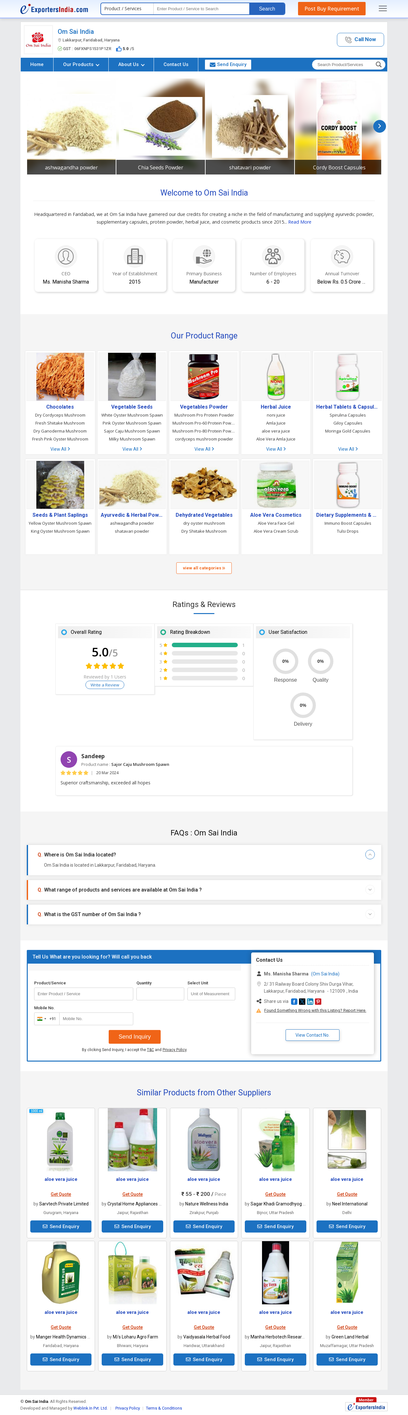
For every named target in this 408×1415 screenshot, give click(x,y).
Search (267, 8)
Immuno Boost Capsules (347, 523)
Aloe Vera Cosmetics (276, 515)
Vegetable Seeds (132, 407)
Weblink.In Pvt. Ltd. (90, 1408)
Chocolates (60, 407)
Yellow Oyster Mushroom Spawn (60, 523)
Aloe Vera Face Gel (276, 523)
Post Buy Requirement (331, 8)
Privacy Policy (174, 1050)
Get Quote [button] (61, 1194)
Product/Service (50, 983)
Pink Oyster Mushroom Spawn (132, 423)
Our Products (81, 64)
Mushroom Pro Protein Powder (204, 415)
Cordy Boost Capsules (339, 167)
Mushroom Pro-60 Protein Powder (204, 423)
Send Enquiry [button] (228, 64)
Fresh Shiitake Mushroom (60, 423)
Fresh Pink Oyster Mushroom (60, 439)
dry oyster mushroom (204, 523)
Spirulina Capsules (348, 415)
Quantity (143, 983)
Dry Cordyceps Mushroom (60, 415)
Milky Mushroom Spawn (132, 439)
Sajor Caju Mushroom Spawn (132, 431)
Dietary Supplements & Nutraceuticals (347, 515)
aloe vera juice (276, 431)
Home (37, 64)
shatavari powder (250, 167)
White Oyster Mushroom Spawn (132, 415)
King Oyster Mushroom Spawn (60, 531)
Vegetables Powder (204, 407)
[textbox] (201, 9)
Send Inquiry (135, 1036)
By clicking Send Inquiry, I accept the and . (134, 1050)
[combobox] (45, 1019)
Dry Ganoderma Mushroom (60, 431)
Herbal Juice (276, 407)
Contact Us (176, 64)
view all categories (204, 568)
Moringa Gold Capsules (347, 431)
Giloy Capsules (347, 423)
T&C (150, 1050)
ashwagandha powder (71, 167)
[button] (360, 39)
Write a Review (105, 685)
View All (60, 449)
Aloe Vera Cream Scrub (276, 531)
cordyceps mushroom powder (204, 439)
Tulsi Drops (348, 531)
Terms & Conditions (164, 1408)
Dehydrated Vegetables (204, 515)
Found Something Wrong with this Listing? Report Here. (315, 1010)
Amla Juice (276, 423)
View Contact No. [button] (312, 1035)
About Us (131, 64)
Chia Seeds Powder (160, 167)
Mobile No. (44, 1007)
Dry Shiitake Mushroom (204, 531)
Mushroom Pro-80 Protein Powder (204, 431)
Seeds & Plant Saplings (60, 515)
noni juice (276, 415)
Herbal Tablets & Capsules (347, 407)
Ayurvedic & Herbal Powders (132, 515)
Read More (299, 222)
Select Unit (197, 983)
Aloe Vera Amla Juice (275, 439)
